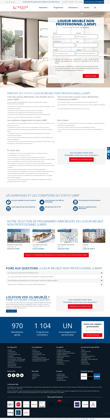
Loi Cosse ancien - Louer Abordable (16, 359)
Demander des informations (81, 159)
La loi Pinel (84, 353)
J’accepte (92, 419)
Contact (80, 2)
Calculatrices (35, 374)
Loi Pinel (10, 350)
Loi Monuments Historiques (14, 357)
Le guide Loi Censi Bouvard (63, 351)
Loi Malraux (10, 356)
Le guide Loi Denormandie (63, 356)
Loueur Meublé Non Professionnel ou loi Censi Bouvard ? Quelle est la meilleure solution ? (33, 280)
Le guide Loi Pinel (61, 350)
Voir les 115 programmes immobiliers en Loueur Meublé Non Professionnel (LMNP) (56, 255)
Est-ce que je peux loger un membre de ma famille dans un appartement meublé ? (30, 276)
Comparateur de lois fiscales (39, 361)
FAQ (76, 2)
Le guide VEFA (60, 357)
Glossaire (34, 377)
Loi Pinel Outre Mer (12, 353)
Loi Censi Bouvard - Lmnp (14, 354)
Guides (86, 7)
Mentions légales (61, 375)
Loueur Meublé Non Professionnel (16, 361)
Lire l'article (11, 311)
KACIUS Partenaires (86, 351)
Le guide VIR (60, 359)
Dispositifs (43, 7)
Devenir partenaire (61, 380)
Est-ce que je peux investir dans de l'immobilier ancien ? (23, 273)
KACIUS (83, 350)
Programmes (58, 7)
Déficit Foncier (84, 362)
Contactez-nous (61, 374)
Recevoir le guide (90, 76)
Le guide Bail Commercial (63, 361)
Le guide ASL (60, 362)
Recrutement (60, 378)
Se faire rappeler (92, 335)
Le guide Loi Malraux (62, 354)
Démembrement (12, 365)
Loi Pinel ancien (11, 351)
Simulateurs (73, 7)
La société (65, 2)
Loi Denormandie (12, 364)
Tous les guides (60, 364)
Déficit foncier (11, 362)
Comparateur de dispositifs (14, 367)
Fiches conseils (36, 375)
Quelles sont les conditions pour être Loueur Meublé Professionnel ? (27, 284)
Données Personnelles (62, 377)
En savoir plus (84, 419)
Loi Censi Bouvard (85, 357)
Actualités (71, 2)
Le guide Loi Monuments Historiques (66, 353)
